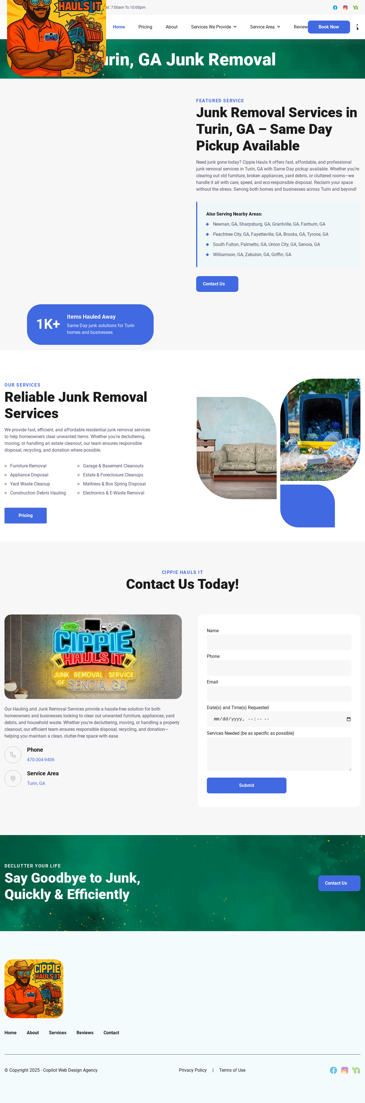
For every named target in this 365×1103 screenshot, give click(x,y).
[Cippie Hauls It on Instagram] (344, 1070)
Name (279, 639)
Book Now (329, 27)
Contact (111, 1032)
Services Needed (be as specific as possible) (279, 751)
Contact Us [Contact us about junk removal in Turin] (214, 284)
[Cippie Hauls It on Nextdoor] (355, 1070)
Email (279, 690)
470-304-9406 (41, 759)
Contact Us (336, 883)
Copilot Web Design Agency (70, 1070)
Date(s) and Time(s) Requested (279, 716)
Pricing (145, 27)
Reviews (302, 27)
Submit (246, 785)
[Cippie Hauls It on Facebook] (333, 1070)
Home (119, 27)
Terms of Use (232, 1070)
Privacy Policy (193, 1070)
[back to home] (56, 27)
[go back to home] (34, 988)
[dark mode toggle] (357, 27)
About (172, 27)
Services (57, 1032)
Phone (279, 665)
